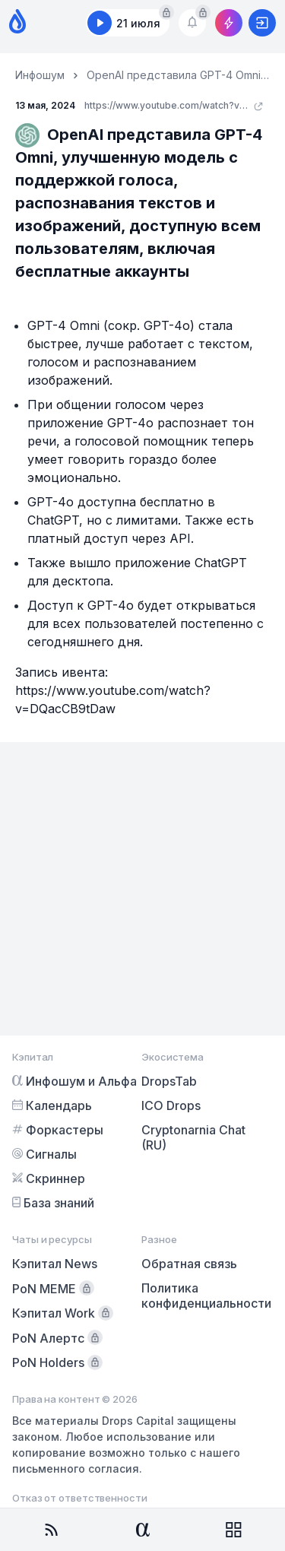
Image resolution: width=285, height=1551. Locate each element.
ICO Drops (171, 1105)
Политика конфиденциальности (206, 1295)
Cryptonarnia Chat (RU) (193, 1137)
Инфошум (40, 74)
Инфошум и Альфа (74, 1081)
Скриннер (48, 1178)
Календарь (52, 1105)
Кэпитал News (54, 1263)
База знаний (53, 1202)
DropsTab (169, 1081)
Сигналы (44, 1154)
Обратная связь (189, 1263)
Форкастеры (57, 1129)
